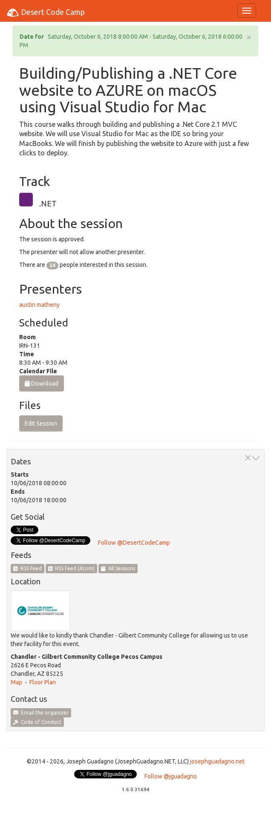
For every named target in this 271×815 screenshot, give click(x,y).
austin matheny (39, 304)
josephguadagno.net (217, 761)
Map (16, 682)
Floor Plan (42, 682)
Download (41, 383)
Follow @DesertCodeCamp (134, 542)
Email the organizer (41, 712)
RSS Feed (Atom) (71, 568)
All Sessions (118, 568)
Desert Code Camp (45, 12)
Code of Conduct (37, 722)
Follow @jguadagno (170, 776)
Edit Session (41, 423)
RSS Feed (27, 568)
